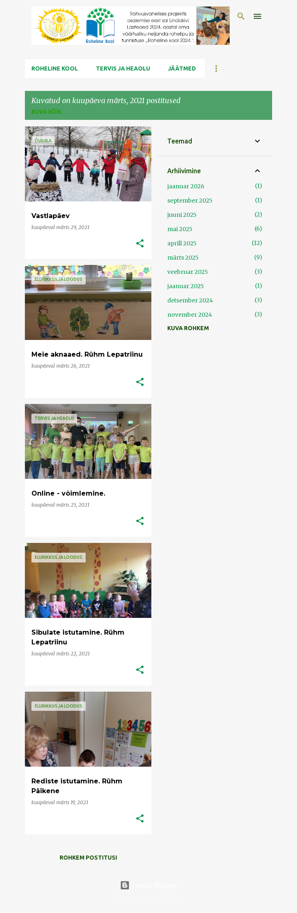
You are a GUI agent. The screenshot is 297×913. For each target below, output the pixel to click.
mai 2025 (180, 229)
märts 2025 (183, 257)
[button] (140, 243)
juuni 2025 (182, 214)
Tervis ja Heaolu (123, 68)
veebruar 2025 (187, 272)
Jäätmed (182, 68)
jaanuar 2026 (185, 186)
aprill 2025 (182, 243)
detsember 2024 (190, 300)
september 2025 (190, 200)
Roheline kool (54, 68)
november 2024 (189, 314)
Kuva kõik (46, 111)
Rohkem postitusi (88, 857)
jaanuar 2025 (185, 286)
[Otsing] (241, 16)
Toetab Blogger (148, 885)
